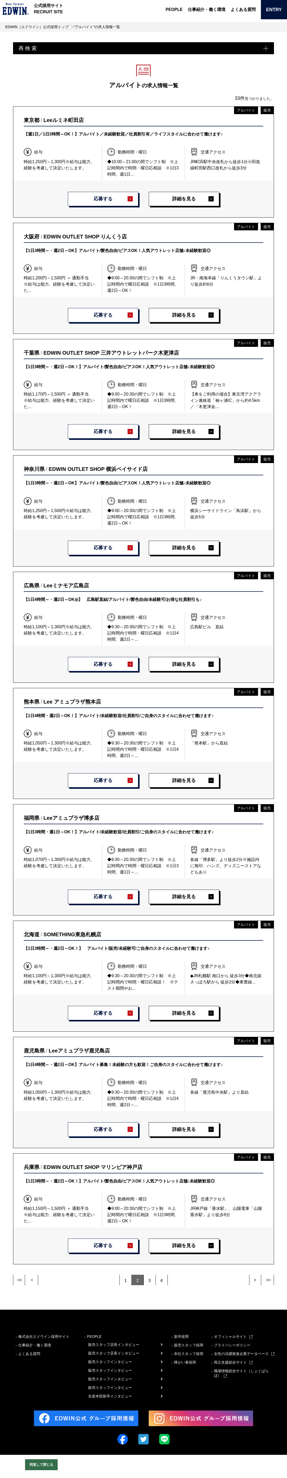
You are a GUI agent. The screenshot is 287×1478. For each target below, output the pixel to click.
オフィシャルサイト (230, 1336)
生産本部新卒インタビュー (110, 1396)
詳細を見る (184, 198)
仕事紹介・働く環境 (206, 9)
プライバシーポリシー (232, 1345)
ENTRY (274, 9)
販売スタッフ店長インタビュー (113, 1344)
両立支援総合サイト (230, 1362)
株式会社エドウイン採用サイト (43, 1336)
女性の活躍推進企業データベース (241, 1354)
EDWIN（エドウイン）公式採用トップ (37, 27)
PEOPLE (174, 9)
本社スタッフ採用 (188, 1354)
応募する (103, 198)
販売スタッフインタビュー (110, 1362)
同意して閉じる (41, 1465)
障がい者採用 (185, 1362)
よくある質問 (243, 9)
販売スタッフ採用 (188, 1345)
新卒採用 (181, 1336)
